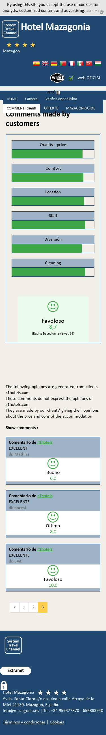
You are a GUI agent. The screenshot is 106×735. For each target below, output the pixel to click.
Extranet (15, 670)
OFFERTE (51, 108)
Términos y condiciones (24, 722)
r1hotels (44, 442)
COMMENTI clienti (21, 108)
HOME (12, 99)
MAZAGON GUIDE (80, 108)
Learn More (94, 11)
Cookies (57, 722)
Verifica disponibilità (61, 99)
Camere (31, 99)
